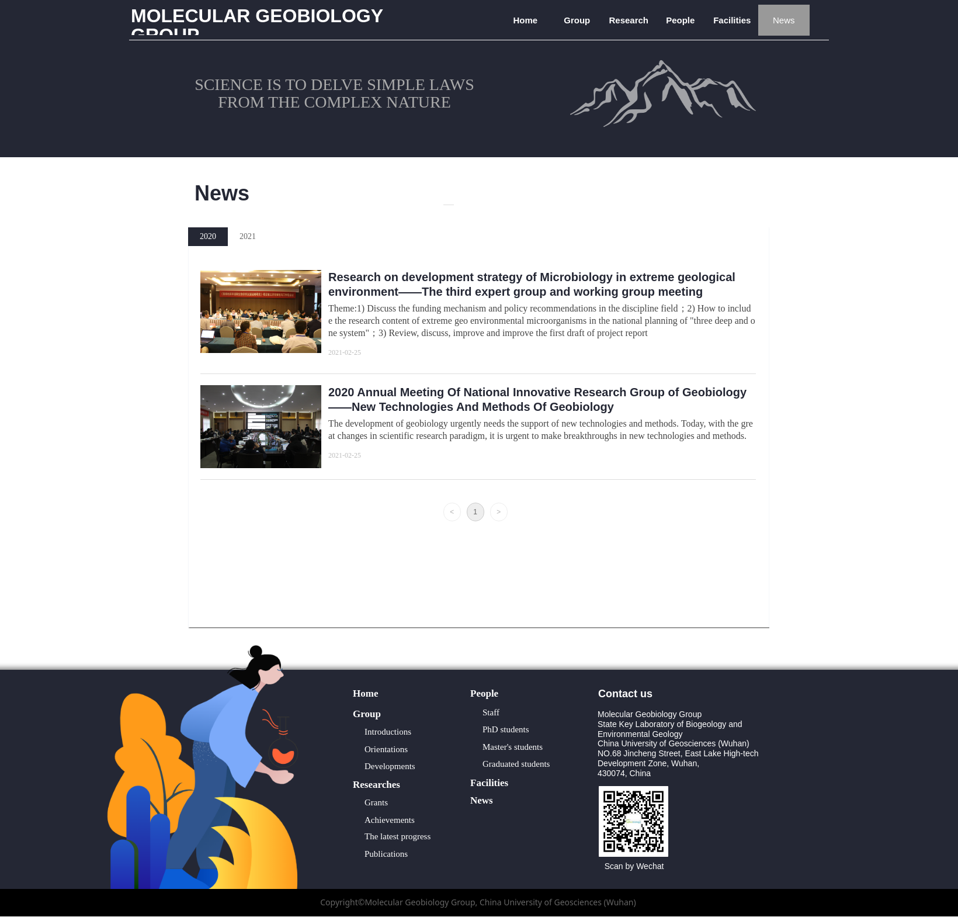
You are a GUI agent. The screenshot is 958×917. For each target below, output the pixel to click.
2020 (208, 236)
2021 (247, 236)
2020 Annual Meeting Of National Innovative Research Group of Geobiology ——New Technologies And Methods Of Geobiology (537, 399)
